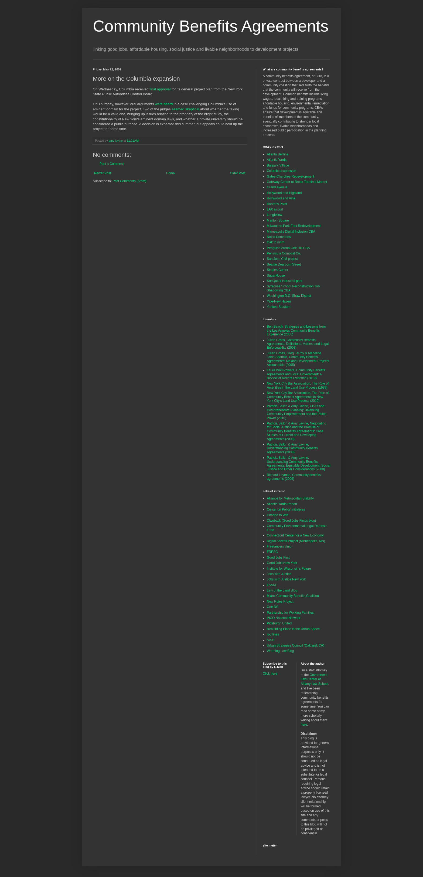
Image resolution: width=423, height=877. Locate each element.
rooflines (273, 634)
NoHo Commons (279, 237)
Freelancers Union (280, 546)
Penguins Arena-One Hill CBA (288, 248)
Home (170, 173)
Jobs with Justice (279, 574)
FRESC (272, 552)
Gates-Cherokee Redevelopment (290, 176)
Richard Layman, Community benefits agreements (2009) (294, 477)
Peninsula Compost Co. (284, 253)
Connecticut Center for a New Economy (295, 535)
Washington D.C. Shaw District (289, 296)
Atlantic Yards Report (282, 504)
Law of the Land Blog (282, 590)
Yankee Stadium (278, 307)
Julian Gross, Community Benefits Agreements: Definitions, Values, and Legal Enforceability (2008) (298, 344)
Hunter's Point (277, 204)
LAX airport (275, 209)
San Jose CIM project (282, 259)
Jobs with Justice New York (286, 579)
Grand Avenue (277, 187)
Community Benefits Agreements (211, 26)
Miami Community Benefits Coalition (293, 596)
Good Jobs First (278, 557)
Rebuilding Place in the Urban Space (293, 629)
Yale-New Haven (279, 301)
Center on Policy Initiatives (286, 509)
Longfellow (274, 215)
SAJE (271, 640)
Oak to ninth (275, 242)
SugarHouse (276, 275)
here (304, 724)
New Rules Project (280, 601)
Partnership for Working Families (290, 612)
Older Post (237, 173)
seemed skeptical (185, 109)
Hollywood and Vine (281, 198)
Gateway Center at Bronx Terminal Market (297, 182)
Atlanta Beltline (277, 154)
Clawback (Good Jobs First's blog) (291, 520)
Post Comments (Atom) (129, 181)
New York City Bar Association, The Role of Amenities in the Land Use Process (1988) (298, 385)
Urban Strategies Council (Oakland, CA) (295, 645)
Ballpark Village (278, 165)
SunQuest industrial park (284, 281)
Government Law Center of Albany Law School (314, 679)
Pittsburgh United (279, 623)
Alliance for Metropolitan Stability (290, 498)
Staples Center (277, 270)
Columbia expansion (281, 171)
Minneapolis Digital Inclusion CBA (291, 231)
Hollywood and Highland (284, 193)
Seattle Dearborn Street (284, 264)
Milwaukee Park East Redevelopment (293, 226)
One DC (272, 607)
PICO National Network (283, 618)
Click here (270, 673)
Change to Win (277, 515)
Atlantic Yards (276, 160)
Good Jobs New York (282, 563)
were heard (164, 104)
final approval (159, 89)
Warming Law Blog (280, 651)
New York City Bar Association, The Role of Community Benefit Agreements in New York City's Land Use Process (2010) (298, 397)
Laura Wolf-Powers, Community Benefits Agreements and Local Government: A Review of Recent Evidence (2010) (296, 374)
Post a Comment (112, 164)
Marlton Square (278, 220)
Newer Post (102, 173)
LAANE (272, 585)
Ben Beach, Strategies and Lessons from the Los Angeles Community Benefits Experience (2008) (296, 330)
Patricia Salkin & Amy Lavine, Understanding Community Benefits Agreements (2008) (292, 448)
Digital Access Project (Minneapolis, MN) (296, 541)
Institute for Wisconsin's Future (289, 568)
